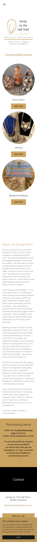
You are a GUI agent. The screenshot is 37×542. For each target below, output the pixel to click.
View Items (18, 154)
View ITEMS (18, 106)
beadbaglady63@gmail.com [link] (18, 505)
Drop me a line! (18, 516)
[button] (4, 4)
